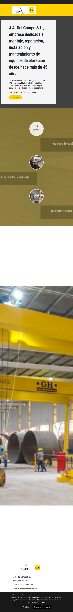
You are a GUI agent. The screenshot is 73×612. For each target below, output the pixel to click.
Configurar (27, 607)
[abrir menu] (59, 10)
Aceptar (47, 607)
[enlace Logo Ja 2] (36, 128)
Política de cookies (39, 602)
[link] (24, 10)
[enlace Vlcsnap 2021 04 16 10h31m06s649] (36, 162)
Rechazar (37, 607)
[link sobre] (36, 569)
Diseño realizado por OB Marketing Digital (25, 588)
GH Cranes (15, 97)
